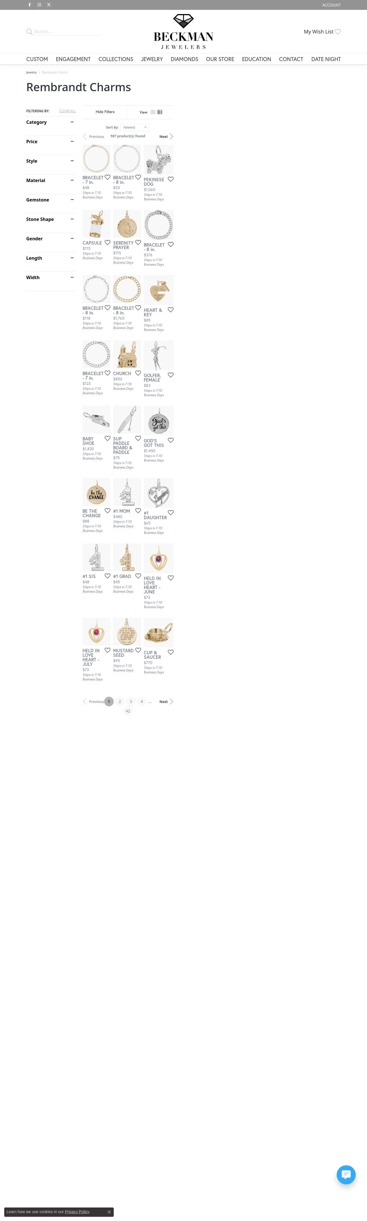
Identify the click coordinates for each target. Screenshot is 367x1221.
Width (33, 277)
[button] (331, 5)
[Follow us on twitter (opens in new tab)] (48, 5)
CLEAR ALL (67, 111)
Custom (37, 58)
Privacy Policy (77, 1211)
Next (331, 136)
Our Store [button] (220, 58)
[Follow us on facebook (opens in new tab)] (29, 5)
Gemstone (37, 200)
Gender (34, 238)
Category (36, 122)
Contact (291, 58)
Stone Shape (40, 219)
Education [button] (256, 58)
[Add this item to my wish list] (162, 233)
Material (35, 180)
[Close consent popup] (109, 1212)
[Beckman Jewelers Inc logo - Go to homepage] (183, 31)
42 (235, 1043)
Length (34, 258)
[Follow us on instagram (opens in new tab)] (39, 5)
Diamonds (184, 58)
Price (32, 141)
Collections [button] (116, 58)
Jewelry (31, 72)
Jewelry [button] (152, 58)
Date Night (326, 58)
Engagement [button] (73, 58)
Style (31, 161)
